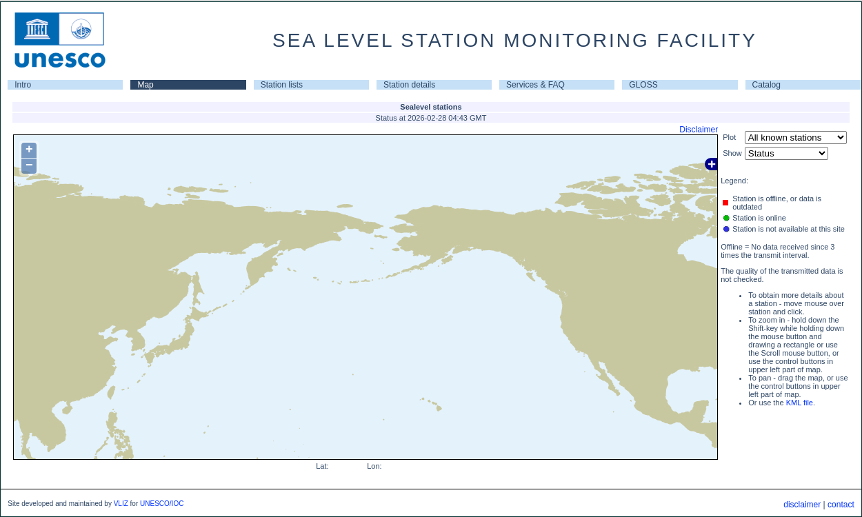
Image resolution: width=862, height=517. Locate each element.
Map (145, 85)
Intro (22, 85)
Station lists (282, 85)
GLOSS (643, 85)
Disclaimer (698, 129)
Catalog (766, 85)
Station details (409, 85)
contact (841, 504)
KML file (799, 402)
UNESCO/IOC (161, 503)
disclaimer (802, 504)
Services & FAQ (535, 85)
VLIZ (121, 503)
